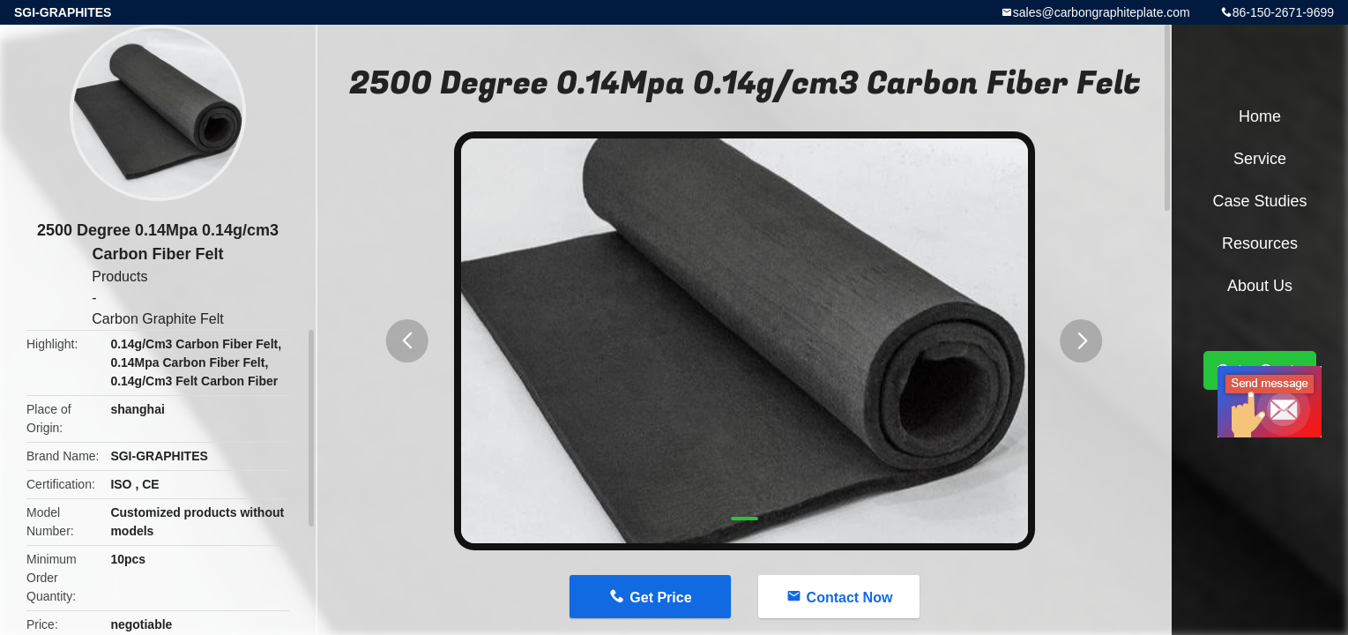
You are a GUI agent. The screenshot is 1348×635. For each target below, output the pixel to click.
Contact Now (850, 597)
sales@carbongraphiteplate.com (1101, 12)
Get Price (660, 597)
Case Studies (1259, 201)
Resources (1260, 243)
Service (1259, 159)
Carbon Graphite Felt (157, 318)
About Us (1259, 286)
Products (119, 276)
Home (1260, 116)
